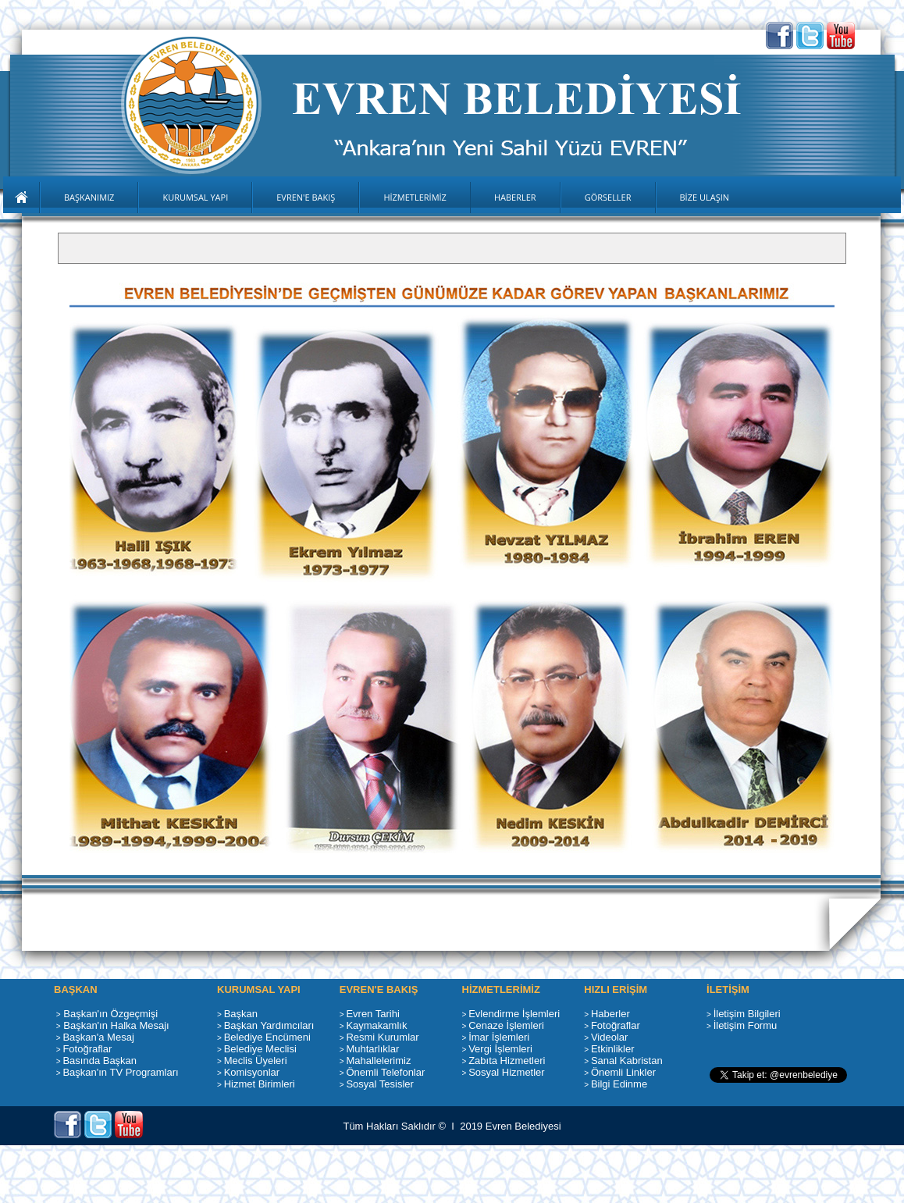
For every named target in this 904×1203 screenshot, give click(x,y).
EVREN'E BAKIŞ (305, 197)
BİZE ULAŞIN (705, 197)
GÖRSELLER (608, 197)
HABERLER (515, 197)
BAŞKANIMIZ (89, 197)
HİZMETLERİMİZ (415, 197)
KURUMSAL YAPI (195, 197)
